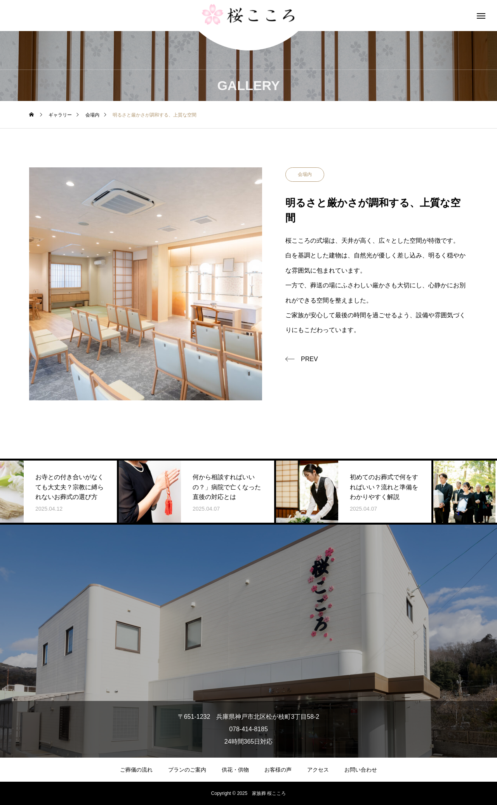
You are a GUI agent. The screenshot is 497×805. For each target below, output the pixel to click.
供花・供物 (235, 770)
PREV (309, 359)
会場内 (305, 174)
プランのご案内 (187, 770)
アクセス (318, 770)
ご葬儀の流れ (136, 770)
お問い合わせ (360, 770)
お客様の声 (278, 770)
